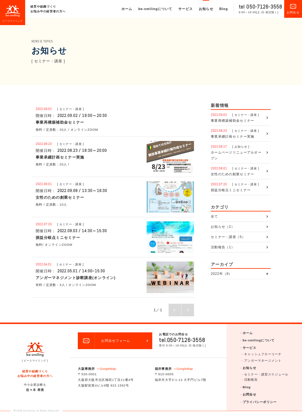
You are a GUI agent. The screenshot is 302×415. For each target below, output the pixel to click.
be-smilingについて (155, 9)
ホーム (126, 9)
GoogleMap (108, 368)
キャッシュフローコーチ (263, 354)
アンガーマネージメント (263, 360)
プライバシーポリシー (260, 402)
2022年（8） (221, 273)
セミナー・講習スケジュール (266, 374)
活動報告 (251, 379)
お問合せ (249, 394)
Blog (223, 9)
